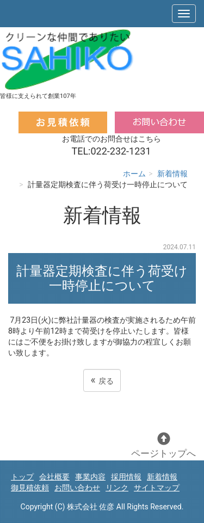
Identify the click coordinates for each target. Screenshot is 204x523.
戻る (101, 380)
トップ (22, 476)
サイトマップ (157, 487)
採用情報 (126, 476)
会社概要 (54, 476)
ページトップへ (163, 445)
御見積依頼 (30, 487)
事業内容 (90, 476)
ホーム (134, 173)
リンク (117, 487)
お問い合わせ (77, 487)
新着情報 (172, 173)
